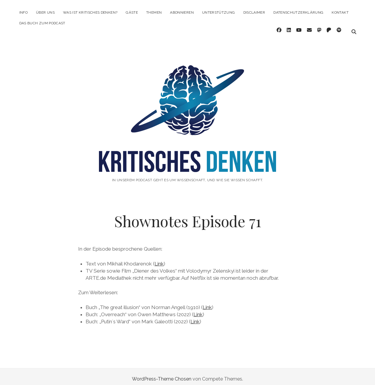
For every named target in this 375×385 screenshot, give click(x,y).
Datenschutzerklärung (298, 12)
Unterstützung (218, 12)
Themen (154, 12)
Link (159, 259)
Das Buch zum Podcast (42, 23)
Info (23, 12)
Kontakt (340, 12)
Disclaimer (254, 12)
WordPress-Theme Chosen (161, 374)
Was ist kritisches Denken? (90, 12)
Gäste (132, 12)
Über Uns (45, 12)
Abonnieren (182, 12)
